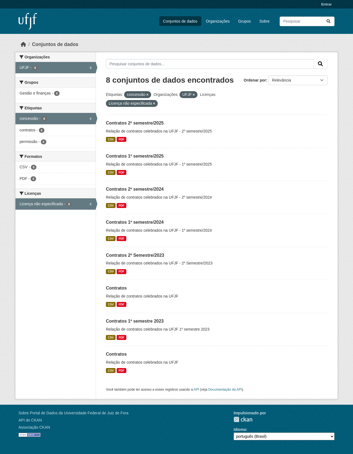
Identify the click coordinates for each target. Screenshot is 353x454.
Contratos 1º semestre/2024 (135, 222)
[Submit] (328, 21)
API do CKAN (30, 420)
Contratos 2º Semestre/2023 (135, 255)
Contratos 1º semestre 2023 (135, 321)
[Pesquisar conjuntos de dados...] (307, 21)
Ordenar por (255, 80)
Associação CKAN (34, 427)
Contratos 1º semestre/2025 (135, 156)
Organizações (217, 21)
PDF (121, 139)
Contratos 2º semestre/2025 (135, 123)
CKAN (243, 419)
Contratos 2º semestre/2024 (135, 189)
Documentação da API (225, 389)
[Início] (23, 44)
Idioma (240, 429)
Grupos (244, 21)
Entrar (326, 4)
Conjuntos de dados (180, 21)
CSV (111, 139)
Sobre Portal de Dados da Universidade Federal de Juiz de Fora (73, 413)
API (196, 389)
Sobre (264, 21)
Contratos (116, 288)
